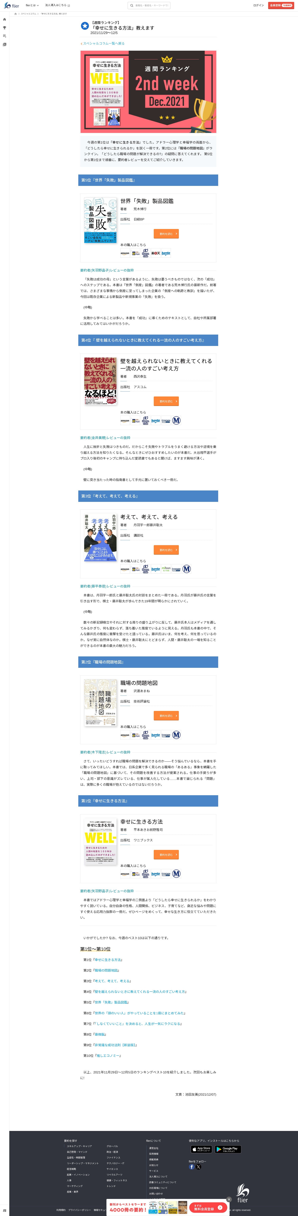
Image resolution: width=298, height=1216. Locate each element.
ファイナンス (113, 1157)
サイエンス (112, 1169)
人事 (69, 1180)
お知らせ (153, 1165)
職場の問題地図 (106, 970)
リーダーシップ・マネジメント (83, 1163)
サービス (153, 1171)
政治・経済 (112, 1152)
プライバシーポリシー (79, 1210)
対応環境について (158, 1188)
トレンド (111, 1186)
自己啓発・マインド (77, 1152)
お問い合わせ (156, 1193)
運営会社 (153, 1148)
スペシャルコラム (28, 14)
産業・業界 (72, 1192)
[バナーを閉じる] (229, 1199)
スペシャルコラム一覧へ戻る (104, 43)
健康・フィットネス (117, 1180)
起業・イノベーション (78, 1174)
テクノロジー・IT (115, 1163)
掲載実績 (153, 1159)
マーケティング (75, 1186)
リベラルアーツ (114, 1174)
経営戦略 (71, 1169)
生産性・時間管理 (76, 1157)
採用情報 (153, 1154)
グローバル (112, 1146)
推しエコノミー (108, 1056)
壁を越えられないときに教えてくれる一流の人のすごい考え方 (140, 992)
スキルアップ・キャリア (79, 1146)
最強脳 (100, 1034)
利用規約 (61, 1210)
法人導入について (158, 1176)
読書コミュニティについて (162, 1182)
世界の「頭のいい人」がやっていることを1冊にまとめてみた (139, 1013)
